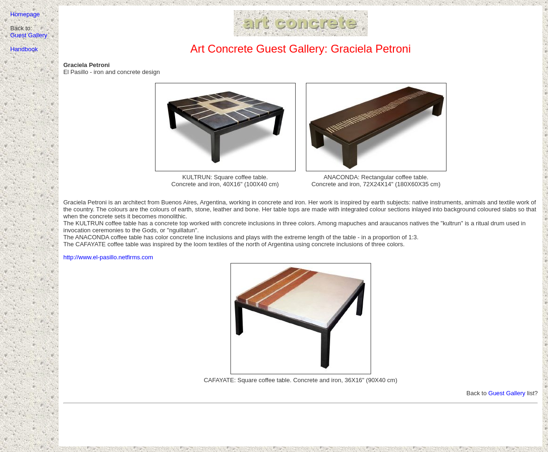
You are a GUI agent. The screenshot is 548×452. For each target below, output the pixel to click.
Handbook (24, 49)
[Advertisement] (301, 428)
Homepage (25, 14)
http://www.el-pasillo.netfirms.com (108, 257)
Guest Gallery (28, 35)
